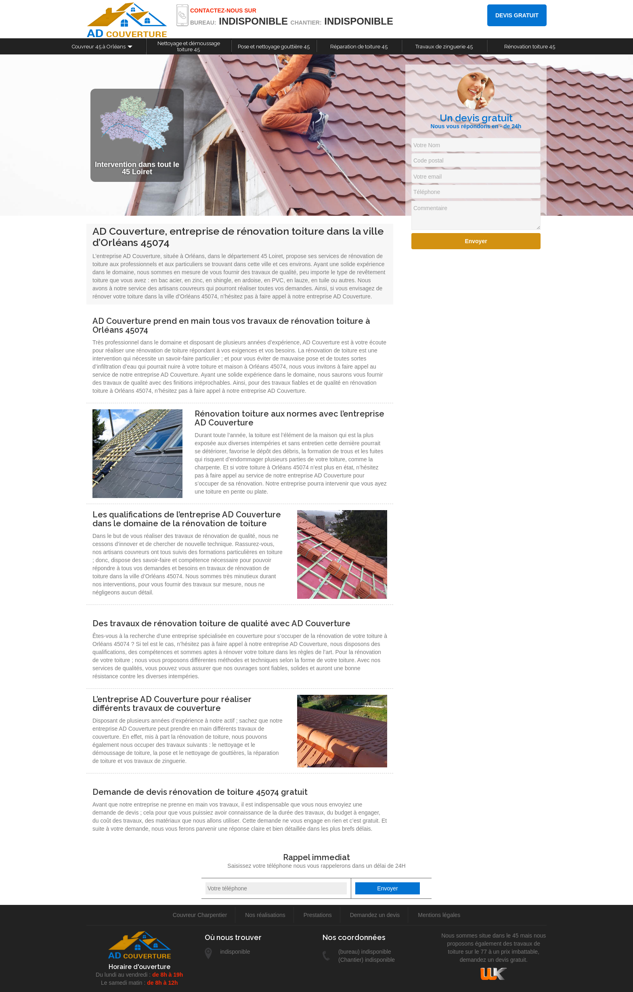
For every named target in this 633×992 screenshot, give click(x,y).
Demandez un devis (375, 915)
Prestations (318, 915)
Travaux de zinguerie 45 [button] (444, 47)
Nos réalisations (265, 915)
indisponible (253, 21)
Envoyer (476, 241)
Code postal (428, 160)
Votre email (427, 176)
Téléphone (426, 192)
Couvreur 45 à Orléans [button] (99, 47)
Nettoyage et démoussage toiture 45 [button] (188, 46)
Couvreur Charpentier (200, 915)
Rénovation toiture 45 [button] (529, 47)
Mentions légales (439, 915)
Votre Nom (426, 145)
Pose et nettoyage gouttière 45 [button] (274, 47)
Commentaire (430, 208)
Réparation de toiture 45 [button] (359, 47)
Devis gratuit (517, 15)
